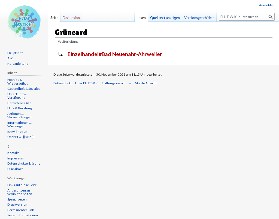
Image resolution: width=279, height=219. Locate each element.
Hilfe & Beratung (19, 108)
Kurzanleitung (17, 63)
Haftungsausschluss (117, 83)
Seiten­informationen (22, 215)
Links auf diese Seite (22, 185)
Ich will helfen (17, 131)
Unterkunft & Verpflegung (17, 96)
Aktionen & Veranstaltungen (19, 115)
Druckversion (17, 204)
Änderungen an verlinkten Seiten (19, 192)
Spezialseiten (17, 199)
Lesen (141, 18)
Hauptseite (15, 53)
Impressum (15, 158)
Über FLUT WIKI (87, 83)
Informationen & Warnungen (19, 124)
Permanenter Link (20, 210)
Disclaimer (15, 169)
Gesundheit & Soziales (23, 89)
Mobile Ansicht (146, 83)
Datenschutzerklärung (23, 163)
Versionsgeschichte (199, 18)
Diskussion (71, 18)
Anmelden (267, 5)
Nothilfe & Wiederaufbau (17, 81)
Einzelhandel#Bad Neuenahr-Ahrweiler (115, 54)
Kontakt (13, 153)
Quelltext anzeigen (165, 18)
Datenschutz (62, 83)
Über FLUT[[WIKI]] (21, 137)
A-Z (10, 58)
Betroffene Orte (19, 103)
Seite (54, 18)
